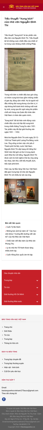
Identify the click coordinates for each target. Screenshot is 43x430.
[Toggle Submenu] (37, 280)
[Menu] (4, 7)
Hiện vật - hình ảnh (11, 367)
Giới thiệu (8, 331)
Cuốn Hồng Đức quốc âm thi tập (19, 255)
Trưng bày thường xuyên (14, 363)
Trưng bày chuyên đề (12, 359)
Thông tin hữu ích (11, 343)
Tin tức (7, 335)
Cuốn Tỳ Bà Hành (13, 227)
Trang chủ (8, 327)
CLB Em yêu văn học (12, 371)
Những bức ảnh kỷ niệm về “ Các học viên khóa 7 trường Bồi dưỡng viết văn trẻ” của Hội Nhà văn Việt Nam (20, 234)
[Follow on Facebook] (4, 399)
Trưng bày (8, 339)
